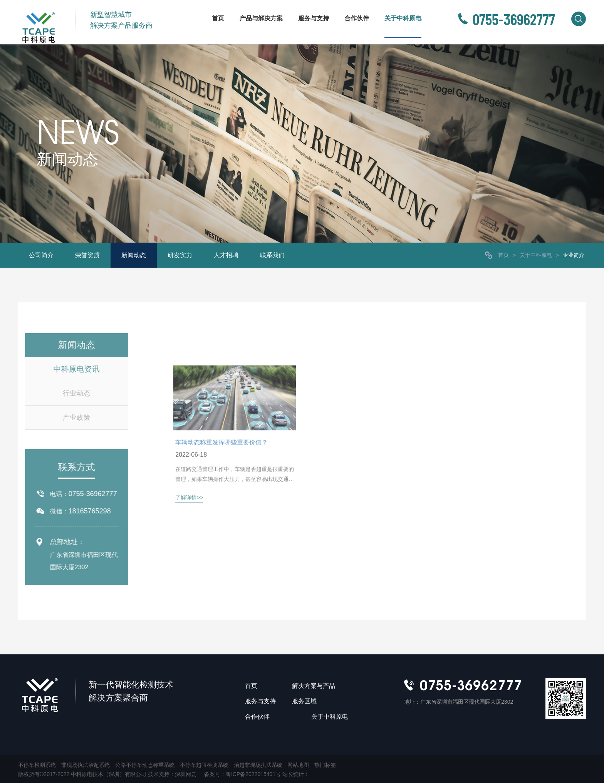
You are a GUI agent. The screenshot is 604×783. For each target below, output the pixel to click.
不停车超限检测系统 (204, 765)
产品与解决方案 (261, 18)
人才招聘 (226, 255)
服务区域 (304, 701)
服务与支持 (313, 18)
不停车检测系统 (37, 765)
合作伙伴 (356, 18)
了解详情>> (189, 537)
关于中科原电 (402, 18)
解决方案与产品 (313, 685)
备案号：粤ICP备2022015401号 (243, 774)
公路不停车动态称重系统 (144, 765)
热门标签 (325, 765)
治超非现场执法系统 (258, 765)
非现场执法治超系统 (85, 765)
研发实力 (180, 255)
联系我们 (272, 255)
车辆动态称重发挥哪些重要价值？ (221, 482)
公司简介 (41, 255)
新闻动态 (133, 255)
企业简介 (573, 255)
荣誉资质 (87, 255)
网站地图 (298, 765)
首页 (218, 18)
